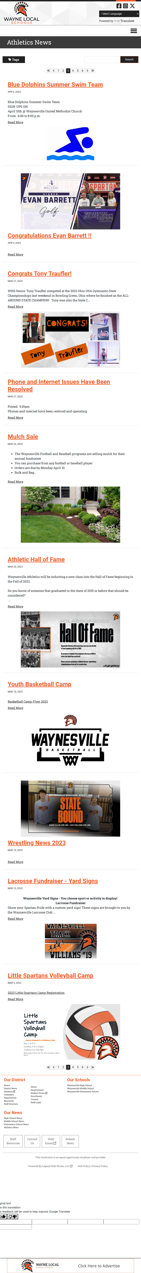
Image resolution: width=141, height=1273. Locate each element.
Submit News (70, 1141)
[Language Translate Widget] (119, 14)
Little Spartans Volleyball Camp (51, 975)
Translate (124, 21)
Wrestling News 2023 (37, 842)
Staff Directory (11, 1103)
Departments (10, 1097)
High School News (13, 1118)
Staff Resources (13, 1141)
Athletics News (11, 1127)
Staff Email (51, 1141)
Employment (37, 1089)
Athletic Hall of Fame (37, 559)
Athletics (9, 1091)
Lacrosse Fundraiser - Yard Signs (54, 881)
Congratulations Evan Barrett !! (50, 235)
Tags (13, 59)
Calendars (9, 1094)
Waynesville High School (79, 1085)
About (33, 1086)
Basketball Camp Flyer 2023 (28, 701)
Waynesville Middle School (80, 1088)
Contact (34, 1099)
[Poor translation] (12, 1216)
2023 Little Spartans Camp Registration (36, 993)
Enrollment (36, 1096)
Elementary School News (16, 1124)
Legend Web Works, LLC (57, 1166)
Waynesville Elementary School (83, 1091)
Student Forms (39, 1093)
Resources (9, 1100)
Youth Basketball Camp (40, 684)
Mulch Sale (23, 436)
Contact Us (32, 1141)
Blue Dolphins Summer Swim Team (56, 84)
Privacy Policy (100, 1166)
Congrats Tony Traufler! (40, 273)
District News (10, 1088)
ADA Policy (84, 1166)
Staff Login (36, 1102)
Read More (15, 122)
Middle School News (14, 1121)
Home (7, 1085)
